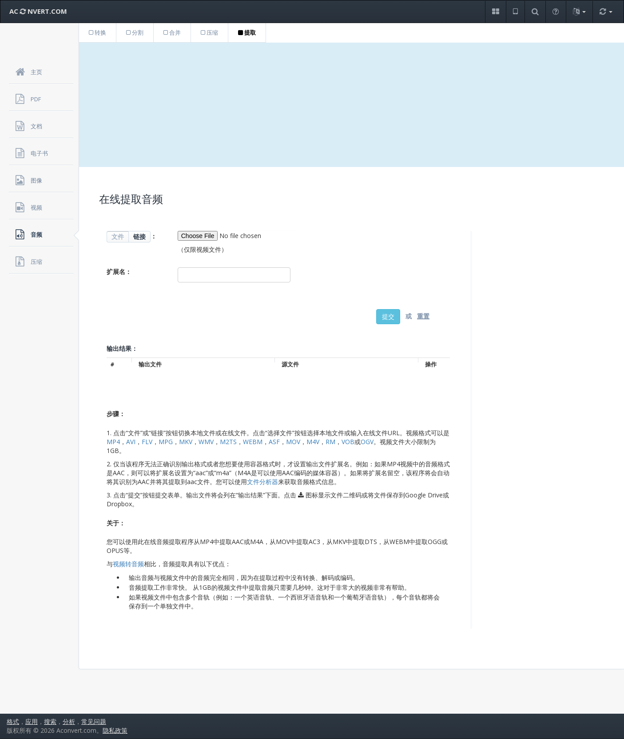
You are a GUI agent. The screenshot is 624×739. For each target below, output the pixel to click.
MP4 (113, 441)
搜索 (50, 721)
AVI (130, 441)
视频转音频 (128, 564)
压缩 (209, 32)
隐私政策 (115, 730)
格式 (13, 721)
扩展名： (119, 271)
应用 (31, 721)
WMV (206, 441)
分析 (69, 721)
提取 (247, 32)
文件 (117, 236)
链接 (139, 236)
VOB (348, 441)
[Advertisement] (351, 105)
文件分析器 (262, 481)
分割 (134, 32)
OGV (367, 441)
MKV (185, 441)
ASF (274, 441)
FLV (147, 441)
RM (330, 441)
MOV (293, 441)
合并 (172, 32)
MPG (166, 441)
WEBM (252, 441)
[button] (495, 12)
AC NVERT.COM (38, 11)
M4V (312, 441)
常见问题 (93, 721)
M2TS (228, 441)
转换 (97, 32)
